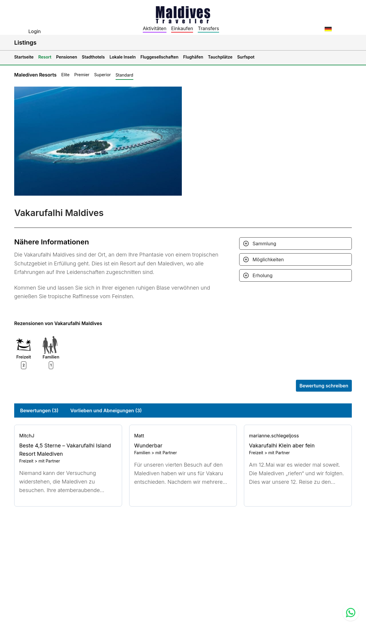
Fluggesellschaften (159, 56)
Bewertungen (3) (39, 410)
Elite (65, 74)
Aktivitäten (154, 28)
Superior (102, 74)
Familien (142, 452)
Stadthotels (93, 56)
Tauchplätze (220, 56)
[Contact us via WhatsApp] (350, 612)
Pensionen (66, 56)
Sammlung (264, 243)
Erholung (262, 275)
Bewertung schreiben (323, 386)
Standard (124, 74)
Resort (44, 56)
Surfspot (246, 56)
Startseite (24, 56)
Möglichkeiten (268, 259)
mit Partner (49, 460)
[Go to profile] (68, 435)
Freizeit (26, 460)
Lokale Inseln (122, 56)
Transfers (208, 28)
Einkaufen (182, 28)
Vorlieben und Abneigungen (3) (106, 410)
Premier (81, 74)
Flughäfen (193, 56)
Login (34, 31)
